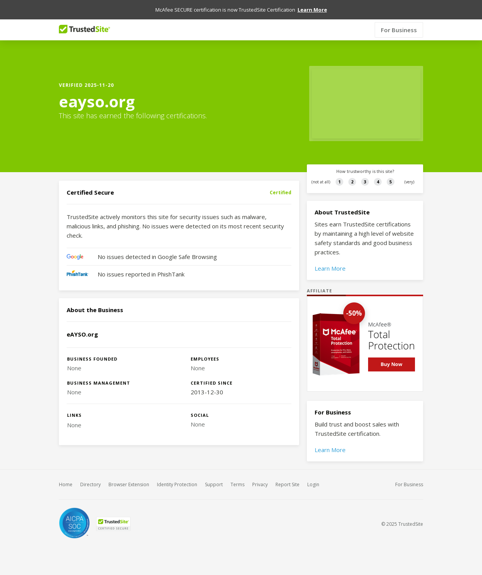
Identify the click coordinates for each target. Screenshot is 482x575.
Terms (237, 484)
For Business (399, 30)
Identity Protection (177, 484)
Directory (90, 484)
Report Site (287, 484)
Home (65, 484)
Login (313, 484)
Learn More (330, 268)
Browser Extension (128, 484)
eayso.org (97, 101)
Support (214, 484)
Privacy (260, 484)
